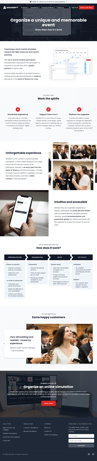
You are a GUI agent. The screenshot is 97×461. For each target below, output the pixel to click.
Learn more (48, 403)
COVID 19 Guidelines (51, 435)
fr (70, 7)
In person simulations (31, 428)
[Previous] (4, 343)
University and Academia (11, 437)
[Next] (92, 343)
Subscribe (81, 445)
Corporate (6, 440)
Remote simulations (30, 431)
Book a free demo (86, 7)
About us (47, 428)
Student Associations (10, 433)
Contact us (60, 7)
